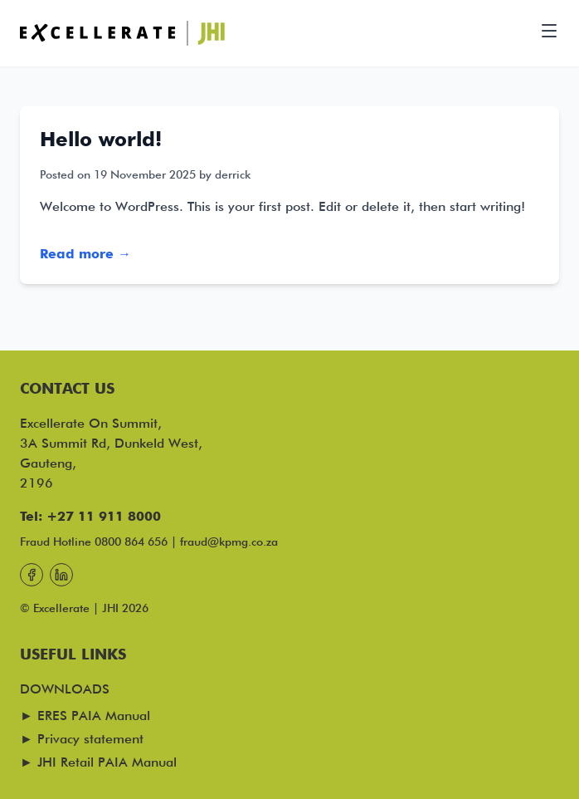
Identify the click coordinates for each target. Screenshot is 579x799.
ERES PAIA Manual (93, 715)
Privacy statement (90, 739)
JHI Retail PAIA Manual (107, 762)
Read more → (85, 254)
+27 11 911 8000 (103, 516)
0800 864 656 (131, 541)
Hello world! (101, 139)
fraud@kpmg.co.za (229, 541)
